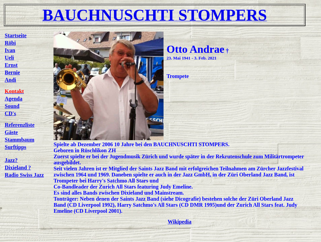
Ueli (9, 58)
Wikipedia (179, 222)
